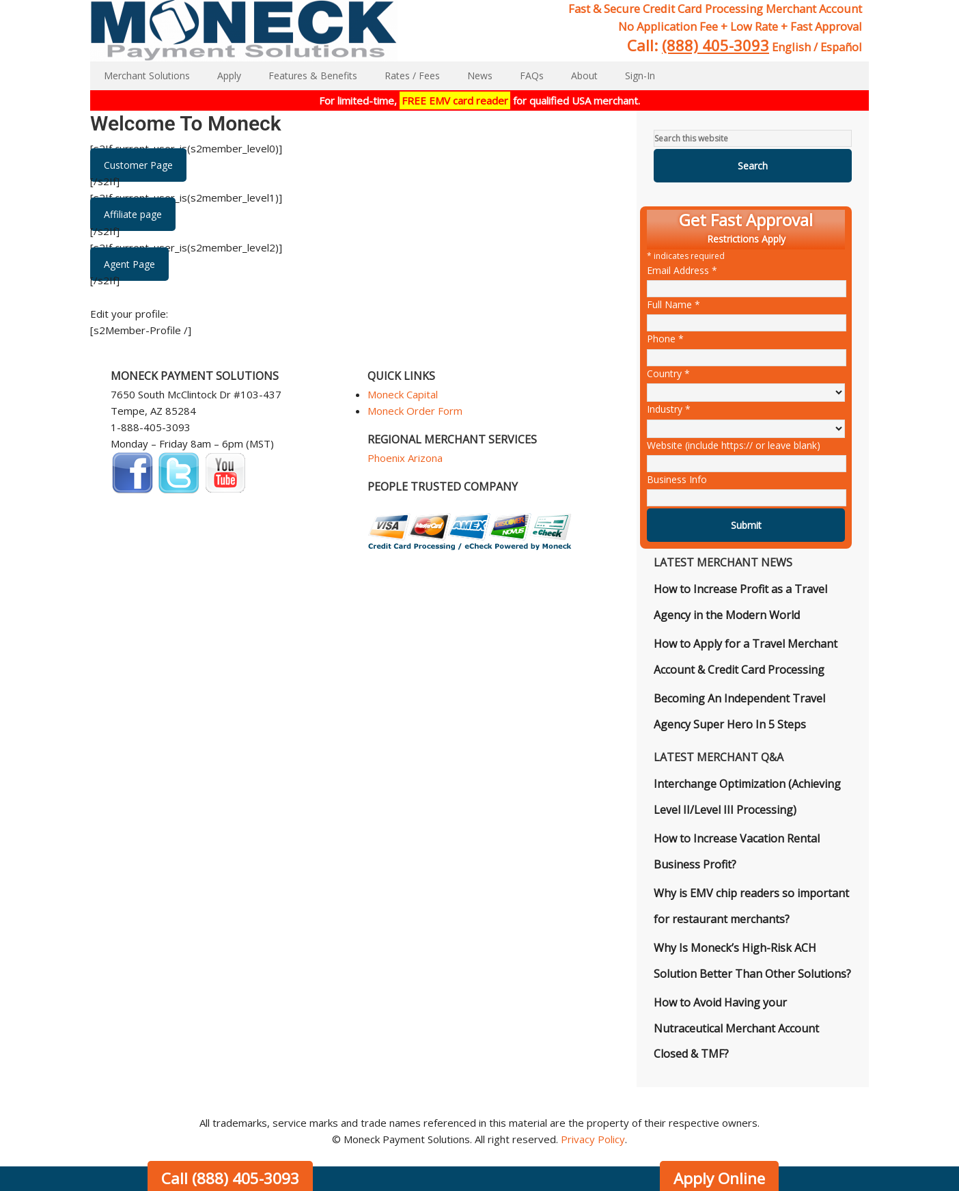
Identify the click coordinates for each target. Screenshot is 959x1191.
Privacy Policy (593, 1139)
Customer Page (138, 165)
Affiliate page (133, 214)
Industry (669, 408)
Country (668, 373)
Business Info (677, 479)
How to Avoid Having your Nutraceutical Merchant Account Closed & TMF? (736, 1028)
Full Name (673, 304)
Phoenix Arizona (405, 458)
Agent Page (129, 264)
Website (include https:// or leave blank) (733, 445)
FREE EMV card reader (455, 100)
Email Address (682, 270)
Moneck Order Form (414, 410)
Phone (665, 338)
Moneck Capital (402, 394)
